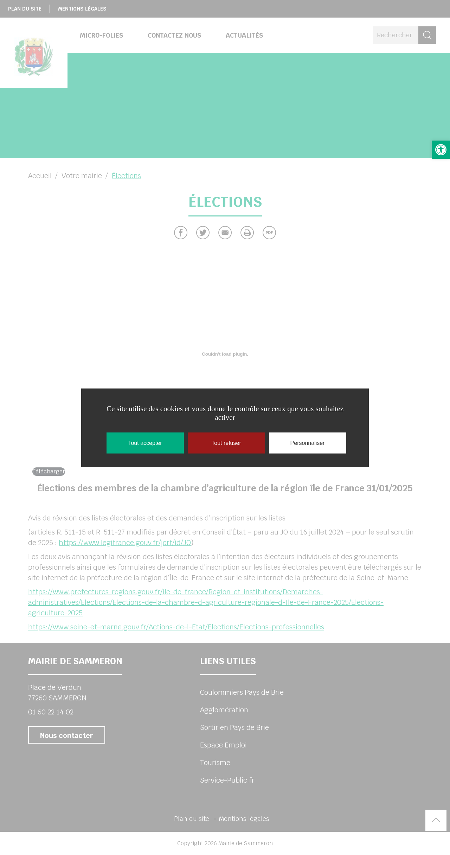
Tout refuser (226, 443)
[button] (441, 150)
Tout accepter (145, 443)
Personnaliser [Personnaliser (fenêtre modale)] (307, 443)
